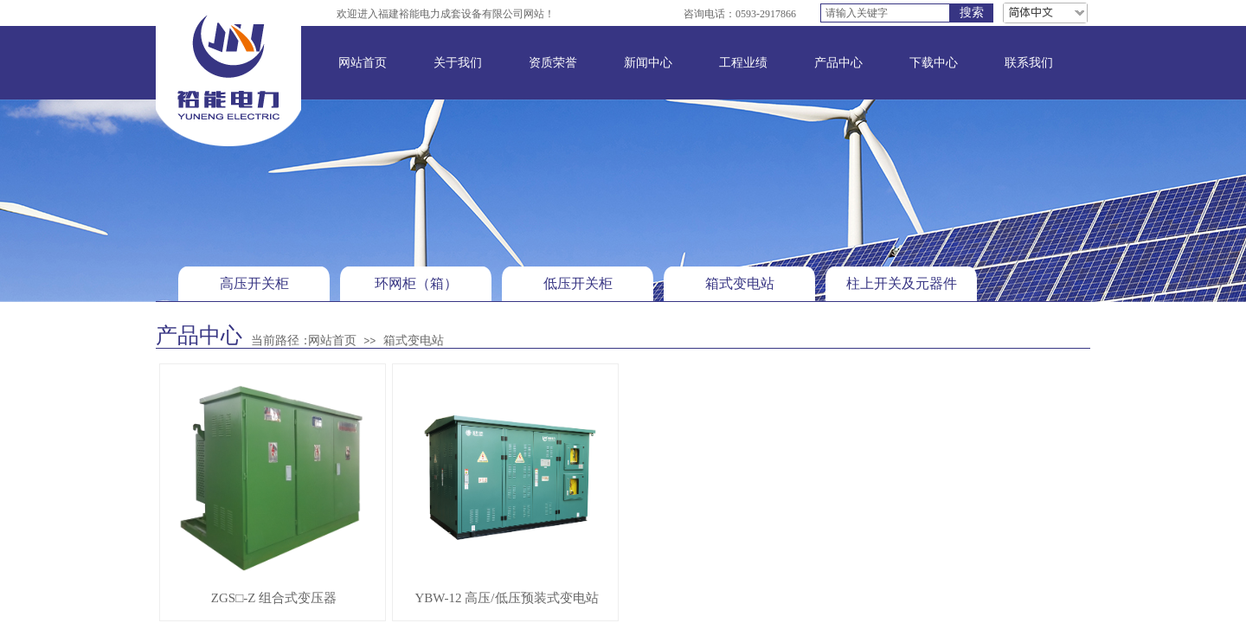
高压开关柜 (254, 283)
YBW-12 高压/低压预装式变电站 (506, 598)
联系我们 (1029, 62)
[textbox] (885, 12)
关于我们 (458, 62)
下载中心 (933, 62)
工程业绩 (743, 62)
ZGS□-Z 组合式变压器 (274, 598)
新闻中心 (648, 62)
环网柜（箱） (416, 283)
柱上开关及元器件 (901, 283)
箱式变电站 (739, 283)
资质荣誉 (553, 62)
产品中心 (838, 62)
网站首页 (362, 62)
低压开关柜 (578, 283)
